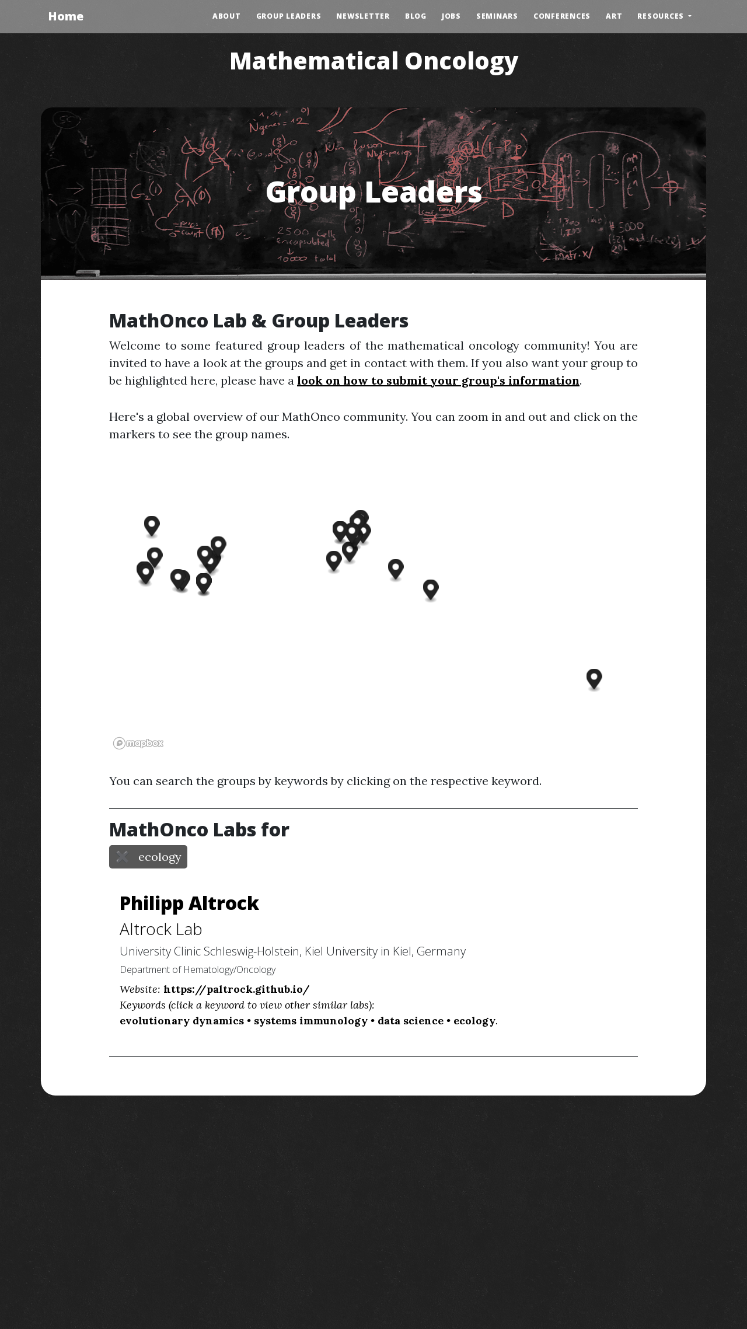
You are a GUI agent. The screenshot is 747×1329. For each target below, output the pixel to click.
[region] (373, 608)
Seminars (497, 16)
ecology (474, 1020)
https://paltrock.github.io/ (236, 989)
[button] (155, 559)
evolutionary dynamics (182, 1020)
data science (411, 1020)
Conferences (562, 16)
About (226, 16)
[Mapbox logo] (138, 743)
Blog (416, 16)
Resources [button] (661, 16)
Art (614, 16)
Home (65, 16)
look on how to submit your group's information (438, 380)
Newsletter (363, 16)
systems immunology (311, 1020)
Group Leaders (289, 16)
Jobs (451, 16)
